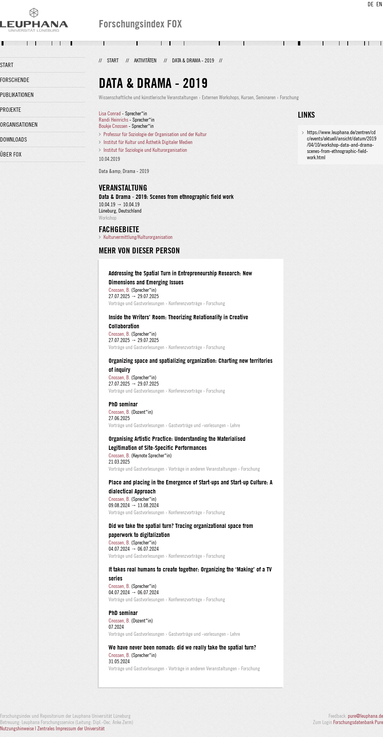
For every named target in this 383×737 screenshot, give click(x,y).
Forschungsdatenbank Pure (358, 722)
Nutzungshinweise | (18, 728)
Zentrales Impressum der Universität (71, 728)
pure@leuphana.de (365, 716)
